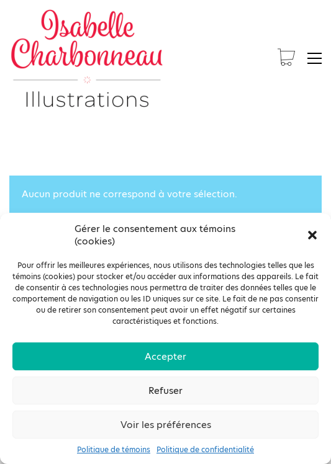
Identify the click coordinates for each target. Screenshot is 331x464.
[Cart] (286, 58)
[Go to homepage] (87, 58)
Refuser (165, 390)
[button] (312, 235)
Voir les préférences (165, 424)
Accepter (165, 356)
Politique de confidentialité (205, 450)
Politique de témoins (113, 450)
